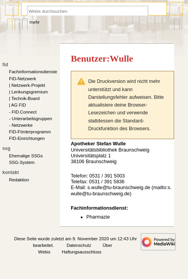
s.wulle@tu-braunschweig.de (118, 187)
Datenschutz (79, 245)
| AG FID (17, 105)
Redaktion (19, 179)
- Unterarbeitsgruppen (30, 118)
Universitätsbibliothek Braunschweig (110, 150)
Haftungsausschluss (81, 252)
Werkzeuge (176, 22)
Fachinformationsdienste (33, 71)
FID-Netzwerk (22, 78)
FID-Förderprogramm (30, 131)
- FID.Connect (22, 112)
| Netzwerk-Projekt (27, 85)
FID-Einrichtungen (26, 138)
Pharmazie (98, 217)
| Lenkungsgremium (28, 92)
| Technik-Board (24, 98)
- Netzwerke (20, 125)
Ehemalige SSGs (26, 155)
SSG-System (21, 162)
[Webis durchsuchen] (87, 11)
